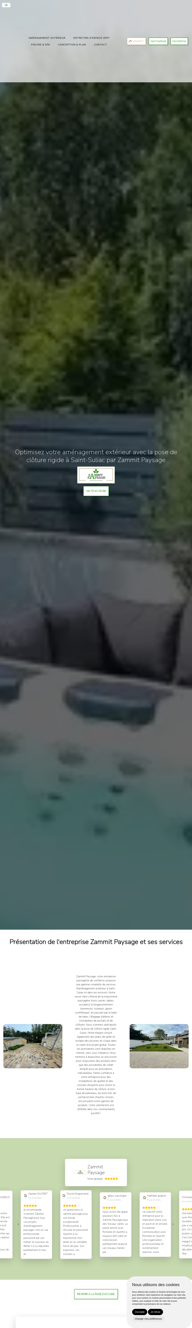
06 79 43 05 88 (96, 491)
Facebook (179, 41)
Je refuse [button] (155, 1312)
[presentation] (18, 1224)
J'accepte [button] (140, 1312)
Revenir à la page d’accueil (96, 1294)
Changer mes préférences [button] (148, 1318)
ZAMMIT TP (137, 41)
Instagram (158, 41)
